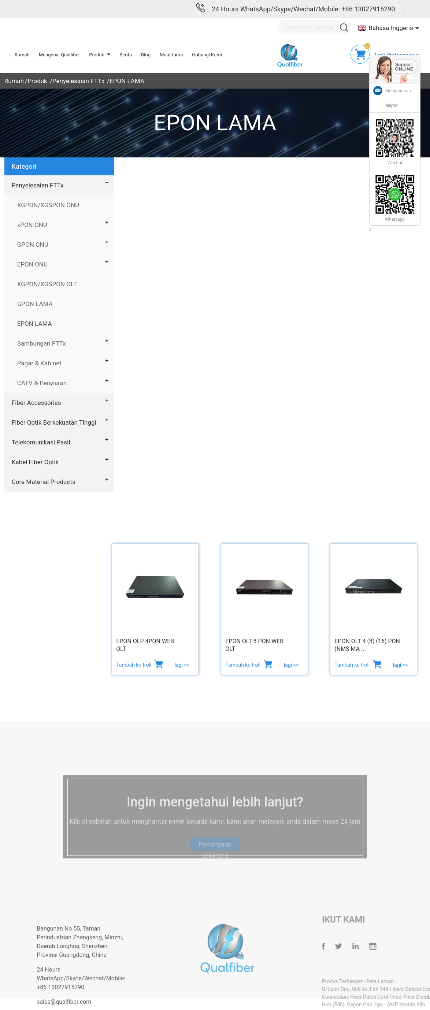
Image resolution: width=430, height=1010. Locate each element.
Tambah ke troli (134, 665)
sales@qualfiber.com (78, 1001)
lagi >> (182, 665)
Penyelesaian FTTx (78, 81)
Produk (37, 81)
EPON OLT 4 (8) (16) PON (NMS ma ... (367, 645)
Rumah (14, 81)
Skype (391, 105)
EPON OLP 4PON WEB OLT (145, 645)
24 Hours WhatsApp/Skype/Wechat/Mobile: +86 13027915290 (303, 9)
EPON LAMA (127, 81)
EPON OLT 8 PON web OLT (254, 645)
